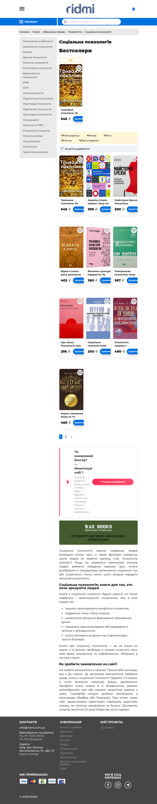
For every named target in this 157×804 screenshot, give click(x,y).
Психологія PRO (33, 125)
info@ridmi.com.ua (32, 727)
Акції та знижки (71, 727)
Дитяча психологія (35, 57)
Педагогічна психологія (38, 98)
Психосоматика (33, 135)
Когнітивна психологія (37, 68)
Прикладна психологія (37, 114)
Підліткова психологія (37, 103)
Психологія (75, 31)
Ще (71, 60)
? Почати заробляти (112, 481)
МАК (26, 82)
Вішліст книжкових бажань (73, 763)
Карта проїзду (29, 754)
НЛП (26, 87)
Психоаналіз (31, 119)
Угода (64, 744)
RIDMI (33, 796)
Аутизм (27, 52)
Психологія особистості (38, 41)
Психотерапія (31, 141)
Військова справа (54, 31)
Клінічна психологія (35, 62)
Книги (36, 31)
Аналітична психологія (37, 46)
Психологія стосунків (36, 130)
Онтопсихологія (33, 93)
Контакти (66, 731)
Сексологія (30, 146)
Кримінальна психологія (31, 75)
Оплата (65, 740)
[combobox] (91, 22)
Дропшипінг (68, 757)
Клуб (63, 768)
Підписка (66, 753)
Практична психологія (37, 109)
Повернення (68, 749)
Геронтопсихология (35, 152)
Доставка (66, 736)
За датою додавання (77, 149)
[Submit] (66, 21)
